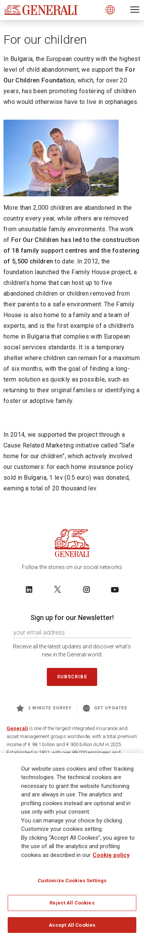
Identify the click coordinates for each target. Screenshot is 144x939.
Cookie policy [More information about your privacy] (111, 857)
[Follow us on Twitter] (57, 589)
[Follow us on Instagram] (86, 589)
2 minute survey (44, 708)
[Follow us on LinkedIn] (29, 589)
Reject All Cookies (72, 905)
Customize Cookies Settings (72, 883)
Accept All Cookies (72, 927)
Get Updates (105, 708)
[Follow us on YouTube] (115, 589)
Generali (17, 728)
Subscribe (72, 676)
